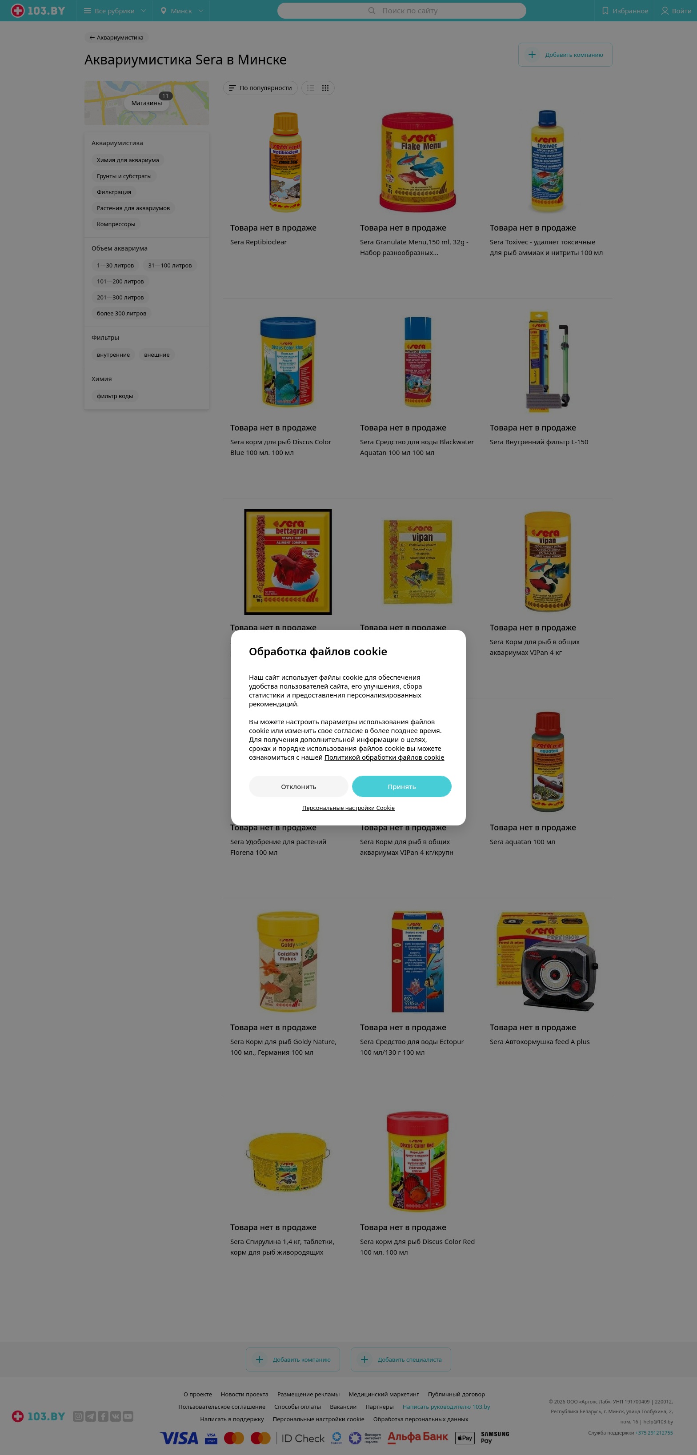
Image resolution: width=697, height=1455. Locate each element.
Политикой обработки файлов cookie (384, 757)
